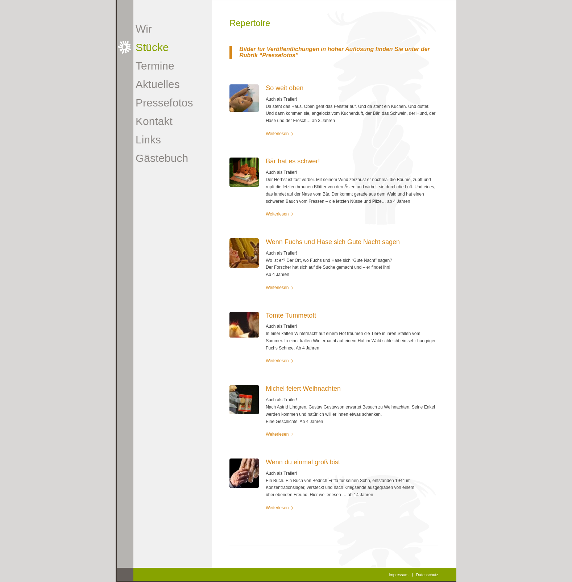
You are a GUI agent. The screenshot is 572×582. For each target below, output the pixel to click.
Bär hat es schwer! (293, 161)
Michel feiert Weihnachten (303, 388)
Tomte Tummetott (291, 315)
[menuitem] (162, 29)
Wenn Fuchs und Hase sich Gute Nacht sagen (333, 242)
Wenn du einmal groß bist (303, 462)
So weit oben (284, 88)
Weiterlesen (281, 133)
